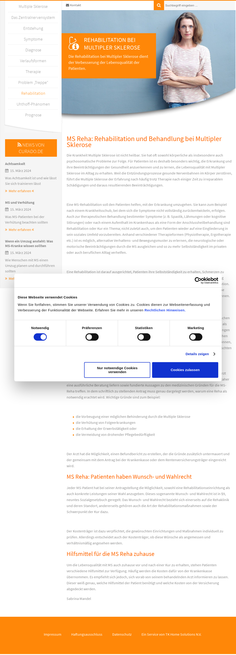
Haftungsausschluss (86, 634)
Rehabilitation (33, 93)
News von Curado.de (31, 148)
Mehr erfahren (19, 191)
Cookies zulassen (185, 370)
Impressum (52, 634)
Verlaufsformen (33, 60)
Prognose (33, 115)
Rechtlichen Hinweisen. (165, 310)
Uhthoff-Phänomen (33, 104)
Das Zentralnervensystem (33, 17)
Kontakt (73, 5)
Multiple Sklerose (33, 6)
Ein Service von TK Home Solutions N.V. (171, 634)
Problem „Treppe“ (33, 82)
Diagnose (33, 50)
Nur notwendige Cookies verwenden (117, 370)
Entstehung (33, 28)
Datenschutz (122, 634)
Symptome (33, 39)
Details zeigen (197, 354)
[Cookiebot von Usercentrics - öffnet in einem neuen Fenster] (198, 280)
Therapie (33, 71)
